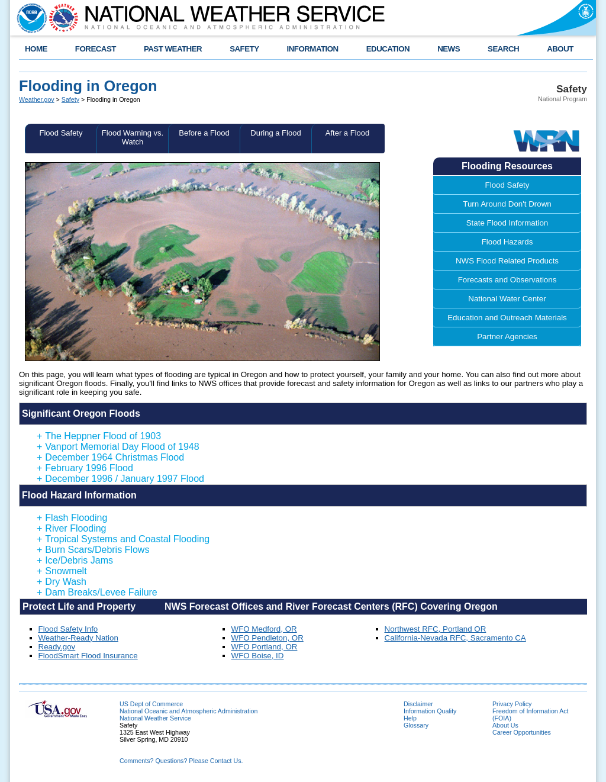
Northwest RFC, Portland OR (435, 629)
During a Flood (275, 132)
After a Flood (347, 132)
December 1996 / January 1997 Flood (120, 479)
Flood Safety (61, 132)
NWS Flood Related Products (507, 260)
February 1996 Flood (85, 468)
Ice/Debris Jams (75, 560)
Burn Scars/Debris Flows (93, 550)
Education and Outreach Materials (507, 317)
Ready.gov (57, 646)
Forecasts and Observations (507, 279)
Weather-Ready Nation (78, 637)
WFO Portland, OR (264, 646)
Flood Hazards (507, 241)
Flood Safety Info (68, 629)
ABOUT (560, 48)
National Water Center (507, 298)
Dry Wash (61, 582)
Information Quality (430, 711)
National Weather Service (155, 718)
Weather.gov (36, 99)
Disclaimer (418, 703)
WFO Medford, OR (264, 629)
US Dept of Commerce (151, 703)
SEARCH (503, 48)
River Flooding (72, 528)
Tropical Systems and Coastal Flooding (123, 539)
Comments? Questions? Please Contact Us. (181, 760)
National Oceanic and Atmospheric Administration (188, 711)
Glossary (416, 725)
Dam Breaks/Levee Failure (97, 592)
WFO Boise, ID (257, 655)
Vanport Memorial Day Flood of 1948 (118, 447)
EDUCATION (388, 48)
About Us (505, 725)
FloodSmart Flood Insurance (88, 655)
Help (410, 718)
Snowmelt (62, 571)
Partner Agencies (507, 336)
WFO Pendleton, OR (267, 637)
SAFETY (244, 48)
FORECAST (95, 48)
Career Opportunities (521, 732)
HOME (36, 48)
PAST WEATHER (173, 48)
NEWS (448, 48)
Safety (70, 99)
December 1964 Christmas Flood (110, 457)
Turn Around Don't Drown (507, 203)
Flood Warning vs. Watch (132, 137)
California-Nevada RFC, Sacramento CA (455, 637)
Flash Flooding (72, 518)
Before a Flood (204, 132)
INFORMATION (313, 48)
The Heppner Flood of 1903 (99, 436)
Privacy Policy (511, 703)
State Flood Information (507, 222)
